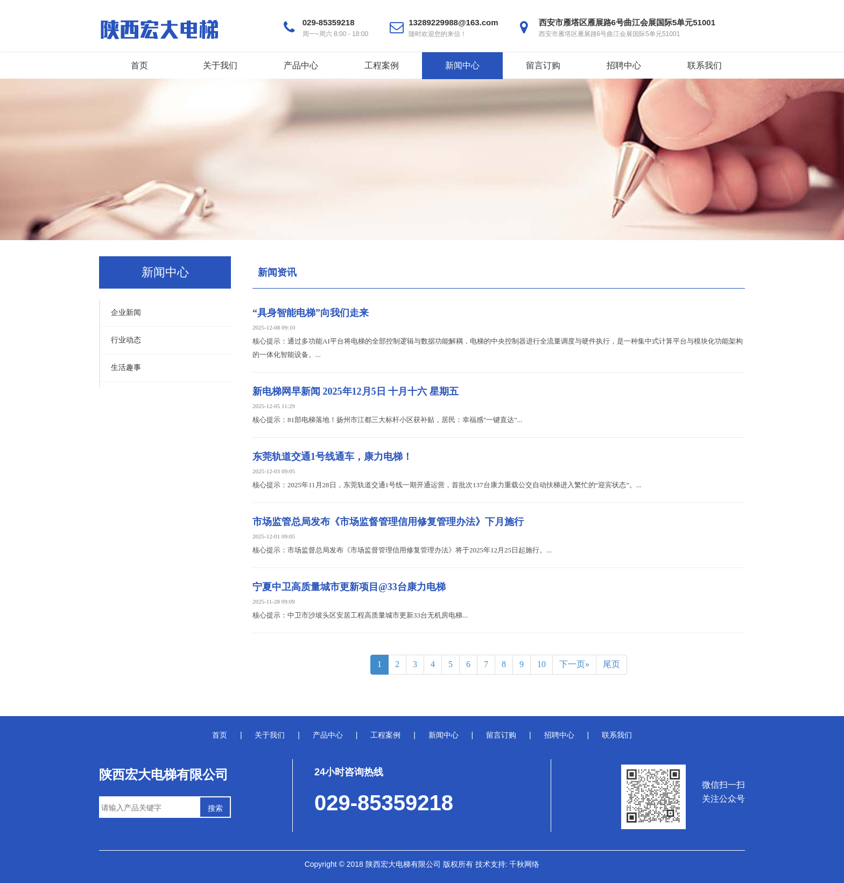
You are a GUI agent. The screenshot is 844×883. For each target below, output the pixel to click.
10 (541, 664)
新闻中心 (462, 65)
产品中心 (301, 65)
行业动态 (126, 340)
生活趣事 (126, 367)
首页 (139, 65)
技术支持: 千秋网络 (507, 864)
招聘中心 (624, 65)
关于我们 (220, 65)
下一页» (574, 664)
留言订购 (543, 65)
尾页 (611, 664)
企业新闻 (126, 313)
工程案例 (381, 65)
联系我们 (704, 65)
